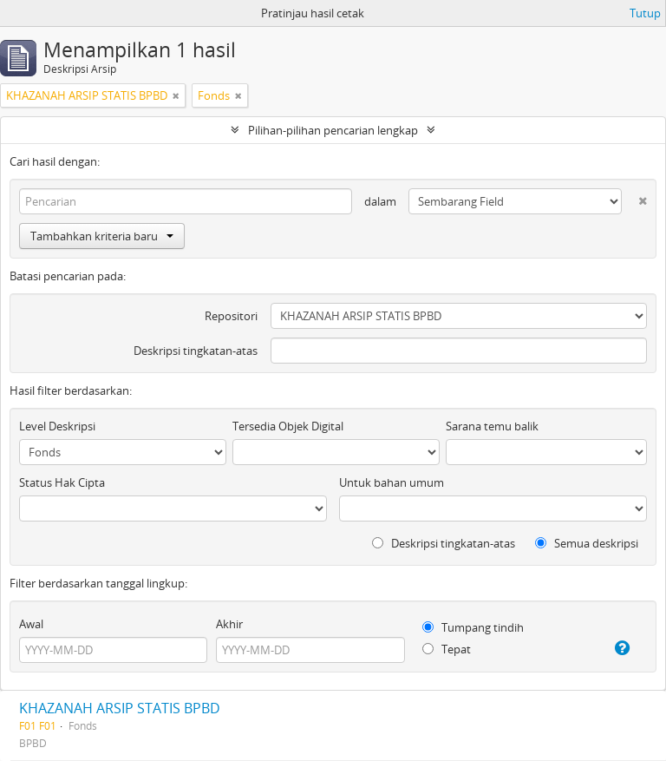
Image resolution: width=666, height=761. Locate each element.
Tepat (446, 649)
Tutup (645, 13)
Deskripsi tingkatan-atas (196, 350)
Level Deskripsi (57, 426)
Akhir (229, 624)
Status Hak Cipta (62, 482)
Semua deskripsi (586, 543)
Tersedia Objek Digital (287, 426)
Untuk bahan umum (391, 482)
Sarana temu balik (492, 426)
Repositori (231, 316)
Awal (31, 624)
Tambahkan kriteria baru (101, 236)
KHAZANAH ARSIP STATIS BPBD (119, 708)
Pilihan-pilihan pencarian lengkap (333, 130)
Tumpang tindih (473, 627)
